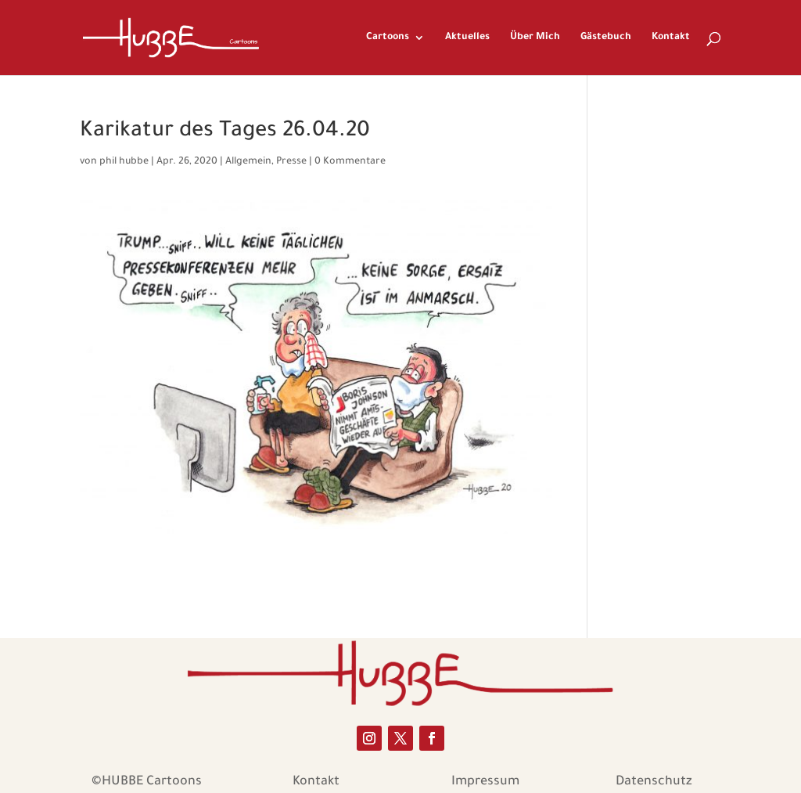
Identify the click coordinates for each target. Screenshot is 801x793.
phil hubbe (124, 162)
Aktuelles (467, 37)
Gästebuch (605, 37)
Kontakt (671, 37)
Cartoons (387, 37)
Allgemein (248, 162)
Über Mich (535, 37)
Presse (291, 162)
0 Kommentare (350, 162)
